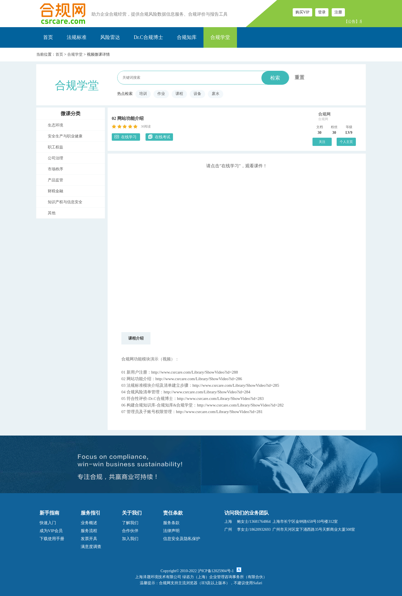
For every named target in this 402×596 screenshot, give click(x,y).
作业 (161, 94)
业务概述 (89, 523)
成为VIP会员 (51, 531)
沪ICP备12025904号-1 (216, 571)
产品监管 (55, 180)
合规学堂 (220, 37)
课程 (179, 94)
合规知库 (187, 37)
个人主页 (346, 142)
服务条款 (171, 523)
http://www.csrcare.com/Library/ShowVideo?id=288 (194, 372)
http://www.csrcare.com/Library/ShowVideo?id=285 (235, 385)
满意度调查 (91, 546)
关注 (322, 142)
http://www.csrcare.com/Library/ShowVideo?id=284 (207, 392)
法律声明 (171, 531)
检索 (275, 78)
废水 (215, 94)
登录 (322, 12)
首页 (48, 37)
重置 (300, 77)
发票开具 (89, 538)
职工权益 (55, 147)
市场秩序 (55, 169)
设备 (197, 94)
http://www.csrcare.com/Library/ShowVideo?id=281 (219, 411)
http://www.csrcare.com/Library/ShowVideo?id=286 (198, 379)
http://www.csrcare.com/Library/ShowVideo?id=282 (240, 405)
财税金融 (55, 191)
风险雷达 (110, 37)
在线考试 (159, 136)
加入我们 (130, 538)
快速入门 (48, 523)
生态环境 (55, 125)
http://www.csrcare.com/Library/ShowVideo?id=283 (220, 398)
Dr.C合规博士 (148, 37)
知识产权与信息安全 (65, 202)
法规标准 (76, 37)
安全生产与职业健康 (65, 136)
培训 (143, 94)
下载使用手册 (52, 538)
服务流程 (89, 531)
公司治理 (55, 158)
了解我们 (130, 523)
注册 (338, 12)
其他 (51, 213)
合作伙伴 (130, 531)
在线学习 (126, 136)
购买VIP (302, 12)
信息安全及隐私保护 (181, 538)
